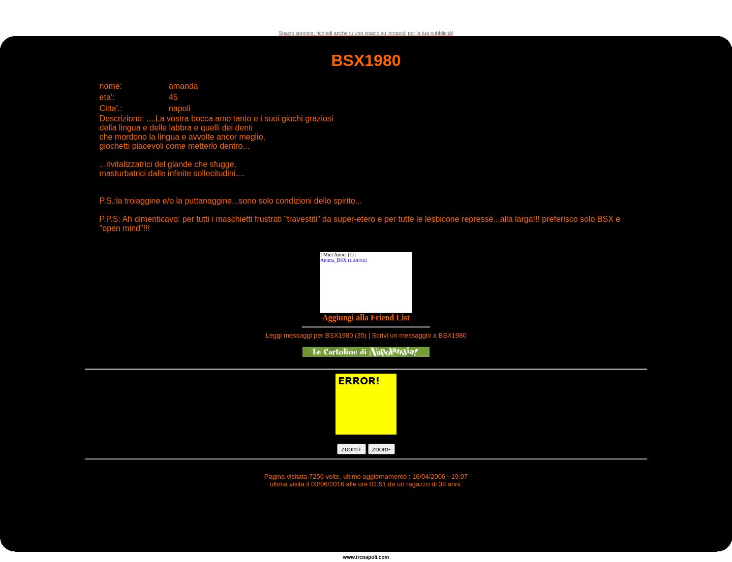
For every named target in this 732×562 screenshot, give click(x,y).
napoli (369, 557)
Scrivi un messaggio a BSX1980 (419, 335)
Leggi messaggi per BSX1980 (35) (316, 335)
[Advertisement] (366, 15)
